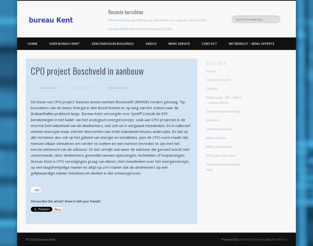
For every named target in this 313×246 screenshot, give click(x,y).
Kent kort (212, 120)
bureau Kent (49, 88)
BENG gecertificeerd (221, 155)
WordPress (279, 239)
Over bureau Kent (64, 43)
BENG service (179, 43)
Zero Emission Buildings (112, 43)
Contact (209, 43)
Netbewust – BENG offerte (251, 43)
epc (37, 190)
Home (32, 43)
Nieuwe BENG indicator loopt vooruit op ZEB (140, 29)
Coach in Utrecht (218, 80)
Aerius (151, 43)
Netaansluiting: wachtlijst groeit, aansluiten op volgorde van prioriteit (157, 20)
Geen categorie (118, 88)
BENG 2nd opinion (219, 146)
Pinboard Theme (251, 239)
